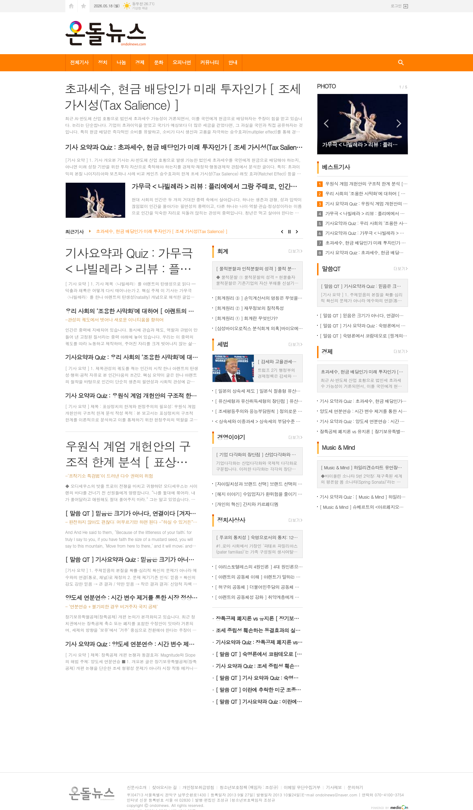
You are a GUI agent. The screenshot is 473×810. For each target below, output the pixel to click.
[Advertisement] (131, 690)
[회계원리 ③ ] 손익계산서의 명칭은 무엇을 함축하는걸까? (259, 298)
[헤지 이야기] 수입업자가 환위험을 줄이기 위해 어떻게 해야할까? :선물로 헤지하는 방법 (259, 494)
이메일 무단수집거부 (302, 787)
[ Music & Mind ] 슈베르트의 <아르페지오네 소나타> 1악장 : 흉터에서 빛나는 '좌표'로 (364, 507)
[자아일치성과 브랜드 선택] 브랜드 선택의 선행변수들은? (259, 483)
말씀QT (331, 269)
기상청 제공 (140, 8)
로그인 (395, 5)
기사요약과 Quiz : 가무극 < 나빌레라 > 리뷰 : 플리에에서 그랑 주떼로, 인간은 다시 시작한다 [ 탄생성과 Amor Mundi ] (366, 233)
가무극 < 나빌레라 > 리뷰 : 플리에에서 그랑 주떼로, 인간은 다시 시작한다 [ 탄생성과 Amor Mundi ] (366, 213)
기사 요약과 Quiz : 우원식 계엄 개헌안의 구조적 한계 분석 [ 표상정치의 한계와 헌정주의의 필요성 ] (366, 204)
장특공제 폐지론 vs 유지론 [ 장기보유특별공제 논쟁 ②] (259, 618)
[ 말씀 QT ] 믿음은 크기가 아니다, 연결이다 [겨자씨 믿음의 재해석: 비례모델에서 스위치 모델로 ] (364, 315)
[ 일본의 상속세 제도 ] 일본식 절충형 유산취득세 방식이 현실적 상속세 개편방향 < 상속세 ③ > (259, 391)
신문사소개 (136, 787)
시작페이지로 (71, 6)
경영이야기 (231, 437)
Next (297, 232)
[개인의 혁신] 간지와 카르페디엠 (246, 504)
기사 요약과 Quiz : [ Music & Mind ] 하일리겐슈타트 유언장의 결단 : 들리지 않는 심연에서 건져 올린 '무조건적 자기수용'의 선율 (364, 496)
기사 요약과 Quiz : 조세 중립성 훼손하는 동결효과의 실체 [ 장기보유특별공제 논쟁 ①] (259, 666)
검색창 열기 (401, 62)
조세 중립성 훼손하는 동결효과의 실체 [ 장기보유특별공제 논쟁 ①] (259, 630)
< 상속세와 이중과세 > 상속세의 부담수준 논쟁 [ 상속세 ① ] (259, 421)
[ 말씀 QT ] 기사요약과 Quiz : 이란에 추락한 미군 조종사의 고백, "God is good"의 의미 (259, 701)
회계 (222, 251)
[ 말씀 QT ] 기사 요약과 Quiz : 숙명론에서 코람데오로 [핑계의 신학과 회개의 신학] (259, 677)
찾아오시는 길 (164, 787)
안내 (232, 62)
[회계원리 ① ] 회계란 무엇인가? (246, 318)
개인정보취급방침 (198, 787)
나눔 (121, 62)
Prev (282, 232)
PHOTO (326, 86)
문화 (158, 62)
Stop (289, 232)
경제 (139, 62)
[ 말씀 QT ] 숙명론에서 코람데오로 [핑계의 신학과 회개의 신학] (259, 654)
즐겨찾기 (83, 6)
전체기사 (79, 62)
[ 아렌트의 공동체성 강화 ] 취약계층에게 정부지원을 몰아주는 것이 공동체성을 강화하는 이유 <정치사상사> (259, 597)
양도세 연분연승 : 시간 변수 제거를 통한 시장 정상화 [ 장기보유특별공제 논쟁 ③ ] (364, 411)
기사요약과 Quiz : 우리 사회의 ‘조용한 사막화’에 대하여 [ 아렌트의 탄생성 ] (366, 223)
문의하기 (355, 787)
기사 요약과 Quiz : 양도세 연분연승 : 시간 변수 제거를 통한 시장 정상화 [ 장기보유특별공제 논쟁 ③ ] (364, 421)
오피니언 (181, 62)
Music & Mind (338, 447)
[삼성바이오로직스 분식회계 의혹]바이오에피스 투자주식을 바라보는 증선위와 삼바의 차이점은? (259, 328)
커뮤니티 (209, 62)
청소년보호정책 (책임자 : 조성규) (249, 787)
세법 (222, 344)
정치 (102, 62)
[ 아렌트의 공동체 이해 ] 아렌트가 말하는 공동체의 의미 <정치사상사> (259, 576)
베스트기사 (336, 167)
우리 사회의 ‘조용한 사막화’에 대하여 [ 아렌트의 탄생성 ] (366, 193)
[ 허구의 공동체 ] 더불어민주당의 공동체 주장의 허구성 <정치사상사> (259, 587)
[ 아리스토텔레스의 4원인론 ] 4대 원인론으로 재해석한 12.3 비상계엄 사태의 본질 (259, 566)
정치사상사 (231, 520)
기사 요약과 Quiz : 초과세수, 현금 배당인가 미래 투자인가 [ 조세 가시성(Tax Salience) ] (366, 252)
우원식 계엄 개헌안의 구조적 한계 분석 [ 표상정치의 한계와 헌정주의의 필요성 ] (366, 184)
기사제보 (334, 787)
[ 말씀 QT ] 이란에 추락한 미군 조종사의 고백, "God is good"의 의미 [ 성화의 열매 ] (259, 689)
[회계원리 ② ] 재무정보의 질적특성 (249, 308)
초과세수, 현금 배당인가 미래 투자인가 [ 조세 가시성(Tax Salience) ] (161, 231)
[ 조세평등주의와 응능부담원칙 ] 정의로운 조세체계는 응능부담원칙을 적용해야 (259, 411)
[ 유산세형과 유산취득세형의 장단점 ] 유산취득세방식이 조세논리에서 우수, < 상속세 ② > (259, 401)
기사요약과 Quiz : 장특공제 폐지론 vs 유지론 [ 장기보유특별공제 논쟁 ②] (259, 642)
